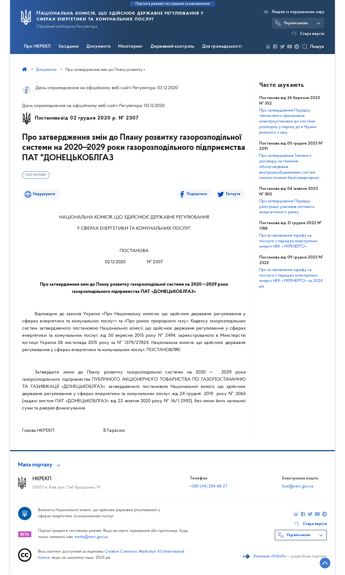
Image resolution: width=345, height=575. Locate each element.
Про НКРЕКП (37, 46)
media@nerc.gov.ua (91, 537)
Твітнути (232, 194)
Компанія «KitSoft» (270, 556)
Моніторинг (130, 46)
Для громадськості (222, 46)
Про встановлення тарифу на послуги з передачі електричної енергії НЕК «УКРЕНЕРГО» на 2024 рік (291, 278)
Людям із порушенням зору (298, 12)
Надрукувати (44, 194)
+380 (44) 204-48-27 (208, 486)
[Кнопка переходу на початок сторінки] (325, 563)
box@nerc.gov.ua (297, 486)
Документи (98, 46)
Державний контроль (172, 46)
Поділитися (197, 194)
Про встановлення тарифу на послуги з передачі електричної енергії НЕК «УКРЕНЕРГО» (288, 241)
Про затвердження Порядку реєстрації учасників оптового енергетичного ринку (287, 207)
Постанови (35, 175)
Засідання (68, 46)
